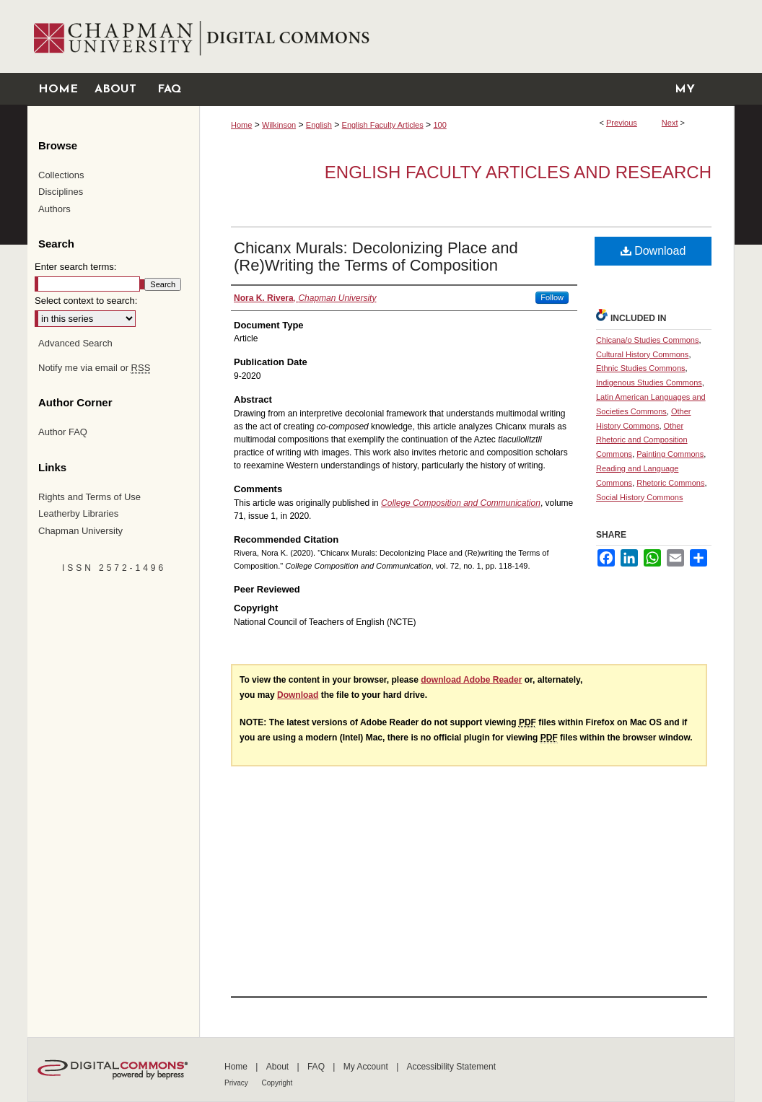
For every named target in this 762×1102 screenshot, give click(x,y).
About (279, 1067)
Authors (54, 209)
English (319, 125)
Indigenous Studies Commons (649, 382)
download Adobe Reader (471, 680)
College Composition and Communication (460, 503)
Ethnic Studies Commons (641, 368)
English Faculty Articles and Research (518, 172)
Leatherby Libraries (78, 513)
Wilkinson (279, 125)
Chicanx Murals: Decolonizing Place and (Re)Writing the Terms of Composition (376, 256)
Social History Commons (639, 497)
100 (439, 125)
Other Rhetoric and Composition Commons (642, 440)
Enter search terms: (75, 266)
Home (241, 125)
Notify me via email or (94, 368)
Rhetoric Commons (670, 482)
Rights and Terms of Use (89, 496)
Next (670, 122)
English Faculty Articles (383, 125)
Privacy (237, 1083)
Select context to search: (86, 300)
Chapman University (80, 530)
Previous (621, 122)
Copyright (277, 1083)
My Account (366, 1067)
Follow (552, 297)
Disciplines (60, 191)
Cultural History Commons (642, 354)
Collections (61, 175)
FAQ (317, 1067)
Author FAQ (62, 432)
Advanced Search (75, 343)
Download (653, 251)
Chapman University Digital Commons (466, 36)
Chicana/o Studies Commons (647, 340)
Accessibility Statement (451, 1067)
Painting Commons (670, 454)
